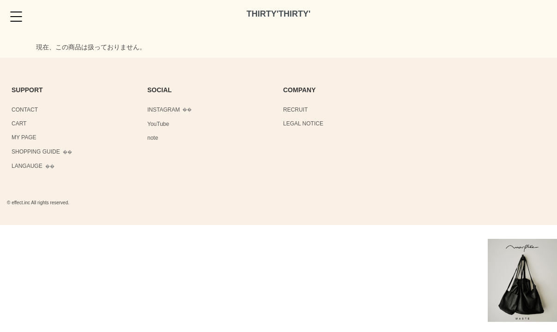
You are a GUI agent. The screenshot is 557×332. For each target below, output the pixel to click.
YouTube (158, 124)
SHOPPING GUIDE (36, 151)
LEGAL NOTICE (303, 123)
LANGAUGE (27, 166)
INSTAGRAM (163, 110)
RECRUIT (295, 110)
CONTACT (25, 110)
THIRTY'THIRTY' (279, 13)
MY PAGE (24, 137)
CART (19, 123)
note (152, 138)
